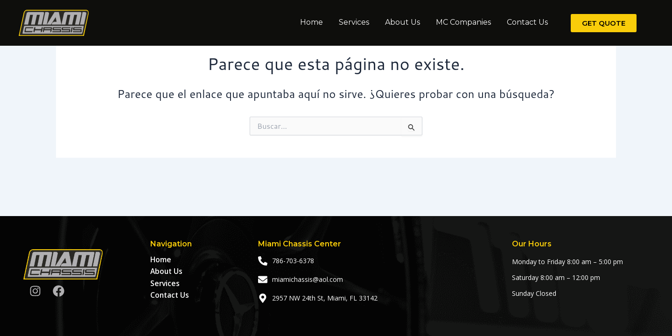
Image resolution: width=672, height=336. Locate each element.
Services (354, 22)
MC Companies (463, 22)
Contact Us (527, 22)
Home (311, 22)
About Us (402, 22)
